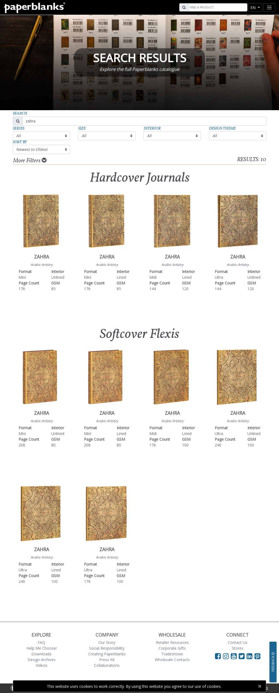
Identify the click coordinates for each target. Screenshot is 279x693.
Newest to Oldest (31, 149)
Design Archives (42, 659)
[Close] (259, 686)
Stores (237, 648)
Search (20, 113)
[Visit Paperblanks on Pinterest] (257, 656)
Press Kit (107, 659)
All (18, 135)
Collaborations (107, 665)
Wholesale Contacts (172, 659)
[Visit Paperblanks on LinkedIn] (250, 656)
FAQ (41, 642)
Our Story (106, 642)
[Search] (217, 7)
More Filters (30, 160)
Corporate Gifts (172, 648)
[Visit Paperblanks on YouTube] (235, 656)
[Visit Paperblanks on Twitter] (243, 656)
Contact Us (237, 642)
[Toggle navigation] (269, 7)
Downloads (41, 653)
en (253, 7)
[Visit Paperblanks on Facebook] (218, 656)
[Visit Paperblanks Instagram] (226, 656)
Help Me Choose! (41, 648)
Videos (41, 665)
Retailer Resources (172, 642)
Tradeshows (172, 653)
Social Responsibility (107, 648)
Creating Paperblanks (107, 653)
